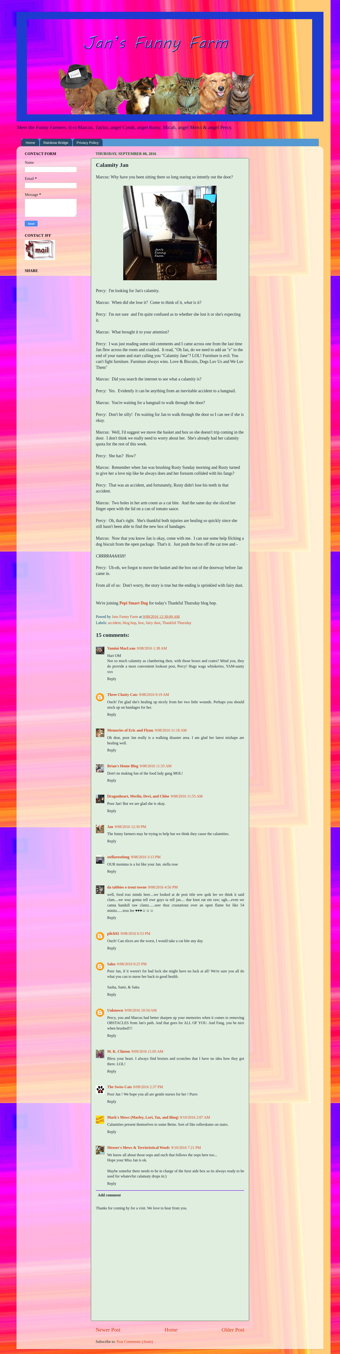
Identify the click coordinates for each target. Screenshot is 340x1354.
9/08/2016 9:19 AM (154, 695)
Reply (111, 679)
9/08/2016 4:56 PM (163, 887)
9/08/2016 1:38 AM (152, 648)
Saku (111, 964)
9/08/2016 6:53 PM (135, 933)
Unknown (115, 1010)
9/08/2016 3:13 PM (146, 857)
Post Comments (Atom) (135, 1342)
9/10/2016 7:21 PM (186, 1148)
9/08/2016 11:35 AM (155, 766)
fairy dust (153, 623)
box (141, 623)
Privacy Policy (87, 143)
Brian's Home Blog (122, 766)
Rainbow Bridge (55, 143)
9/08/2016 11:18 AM (171, 730)
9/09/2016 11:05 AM (147, 1051)
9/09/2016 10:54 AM (141, 1010)
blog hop (129, 623)
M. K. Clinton (118, 1051)
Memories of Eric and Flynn (130, 730)
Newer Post (108, 1330)
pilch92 (113, 933)
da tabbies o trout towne (127, 887)
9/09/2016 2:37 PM (148, 1087)
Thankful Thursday (176, 623)
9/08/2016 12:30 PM (130, 827)
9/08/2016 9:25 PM (132, 964)
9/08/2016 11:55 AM (187, 796)
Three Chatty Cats (122, 695)
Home (30, 143)
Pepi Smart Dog (133, 603)
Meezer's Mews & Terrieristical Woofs (138, 1148)
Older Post (233, 1330)
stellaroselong (118, 857)
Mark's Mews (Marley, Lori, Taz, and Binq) (142, 1117)
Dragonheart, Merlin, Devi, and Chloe (138, 796)
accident (114, 623)
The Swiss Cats (119, 1087)
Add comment (109, 1195)
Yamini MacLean (121, 648)
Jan (110, 827)
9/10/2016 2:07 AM (195, 1117)
